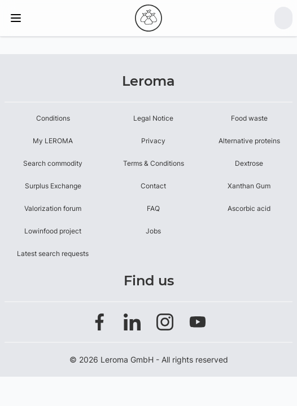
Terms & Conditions (153, 163)
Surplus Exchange (53, 186)
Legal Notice (153, 118)
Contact (153, 186)
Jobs (153, 231)
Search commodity (52, 163)
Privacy (153, 140)
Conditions (53, 118)
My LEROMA (53, 140)
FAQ (153, 208)
